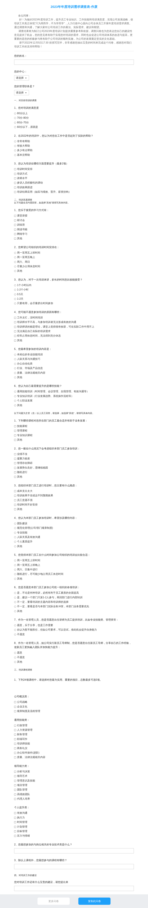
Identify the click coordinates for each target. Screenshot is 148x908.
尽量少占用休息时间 (28, 266)
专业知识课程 (24, 435)
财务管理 (22, 734)
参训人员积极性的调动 (30, 182)
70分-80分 (23, 117)
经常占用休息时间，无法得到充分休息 (39, 335)
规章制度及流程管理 (28, 711)
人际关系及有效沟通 (28, 537)
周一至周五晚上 (26, 257)
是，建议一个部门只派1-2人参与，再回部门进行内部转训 (50, 597)
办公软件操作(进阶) (28, 752)
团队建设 (22, 523)
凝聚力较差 (23, 458)
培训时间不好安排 (27, 504)
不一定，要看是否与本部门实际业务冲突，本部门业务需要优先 (53, 606)
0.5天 (20, 294)
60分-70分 (23, 122)
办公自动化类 (24, 363)
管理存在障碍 (24, 463)
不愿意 (21, 634)
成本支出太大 (24, 491)
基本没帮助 (23, 155)
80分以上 (22, 113)
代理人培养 (23, 798)
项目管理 (22, 785)
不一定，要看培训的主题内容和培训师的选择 (43, 602)
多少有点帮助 (24, 150)
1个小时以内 (24, 285)
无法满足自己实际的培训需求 (34, 331)
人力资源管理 (24, 729)
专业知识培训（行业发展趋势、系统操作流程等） (45, 396)
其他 (19, 238)
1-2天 (20, 298)
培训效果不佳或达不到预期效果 (35, 495)
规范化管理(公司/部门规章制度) (35, 527)
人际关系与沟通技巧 (28, 359)
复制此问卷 (94, 901)
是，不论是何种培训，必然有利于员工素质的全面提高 (48, 592)
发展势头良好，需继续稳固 (32, 467)
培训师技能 (23, 743)
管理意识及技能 (26, 780)
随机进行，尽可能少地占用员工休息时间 (40, 574)
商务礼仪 (22, 748)
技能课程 (22, 426)
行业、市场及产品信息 (30, 368)
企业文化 (22, 706)
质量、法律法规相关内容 (31, 372)
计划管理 (22, 826)
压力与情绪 (23, 835)
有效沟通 (22, 812)
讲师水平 (22, 178)
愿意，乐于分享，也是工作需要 (35, 625)
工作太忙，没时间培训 (30, 317)
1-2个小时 (22, 289)
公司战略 (22, 702)
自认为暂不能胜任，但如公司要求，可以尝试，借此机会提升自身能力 (57, 629)
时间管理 (22, 822)
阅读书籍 (22, 229)
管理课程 (22, 430)
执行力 (21, 817)
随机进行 (22, 472)
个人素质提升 (24, 541)
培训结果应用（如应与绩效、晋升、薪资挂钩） (44, 191)
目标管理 (22, 831)
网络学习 (22, 233)
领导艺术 (22, 776)
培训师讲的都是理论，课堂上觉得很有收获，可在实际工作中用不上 (55, 326)
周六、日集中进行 (27, 569)
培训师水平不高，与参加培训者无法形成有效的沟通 (46, 322)
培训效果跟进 (24, 187)
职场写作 (22, 739)
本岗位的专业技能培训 (30, 354)
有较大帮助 (23, 145)
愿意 (19, 652)
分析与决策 (23, 771)
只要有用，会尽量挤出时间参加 (35, 303)
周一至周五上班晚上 (28, 565)
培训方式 (22, 173)
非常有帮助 (23, 141)
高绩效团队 (23, 794)
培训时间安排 (24, 169)
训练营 (21, 224)
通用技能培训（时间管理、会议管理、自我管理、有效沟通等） (53, 391)
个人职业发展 (24, 400)
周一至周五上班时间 (28, 252)
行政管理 (22, 725)
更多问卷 (53, 901)
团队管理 (22, 789)
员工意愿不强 (24, 500)
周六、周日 (23, 261)
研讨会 (21, 220)
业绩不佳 (22, 454)
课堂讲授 (22, 215)
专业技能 (22, 532)
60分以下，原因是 (27, 127)
